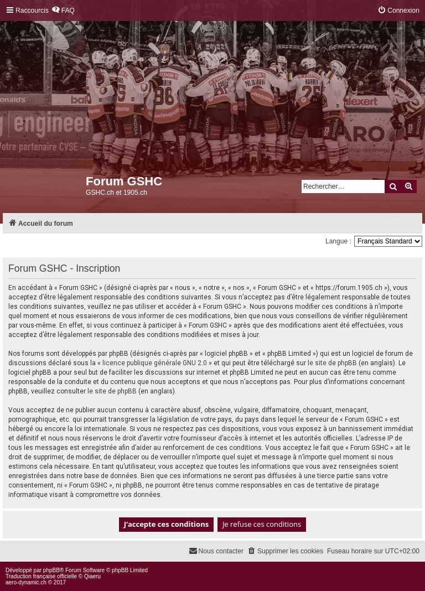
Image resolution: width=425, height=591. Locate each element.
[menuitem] (63, 10)
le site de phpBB (332, 363)
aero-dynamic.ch (26, 582)
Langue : (338, 241)
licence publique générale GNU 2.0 (154, 363)
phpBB (51, 570)
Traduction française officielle (41, 576)
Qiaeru (92, 576)
